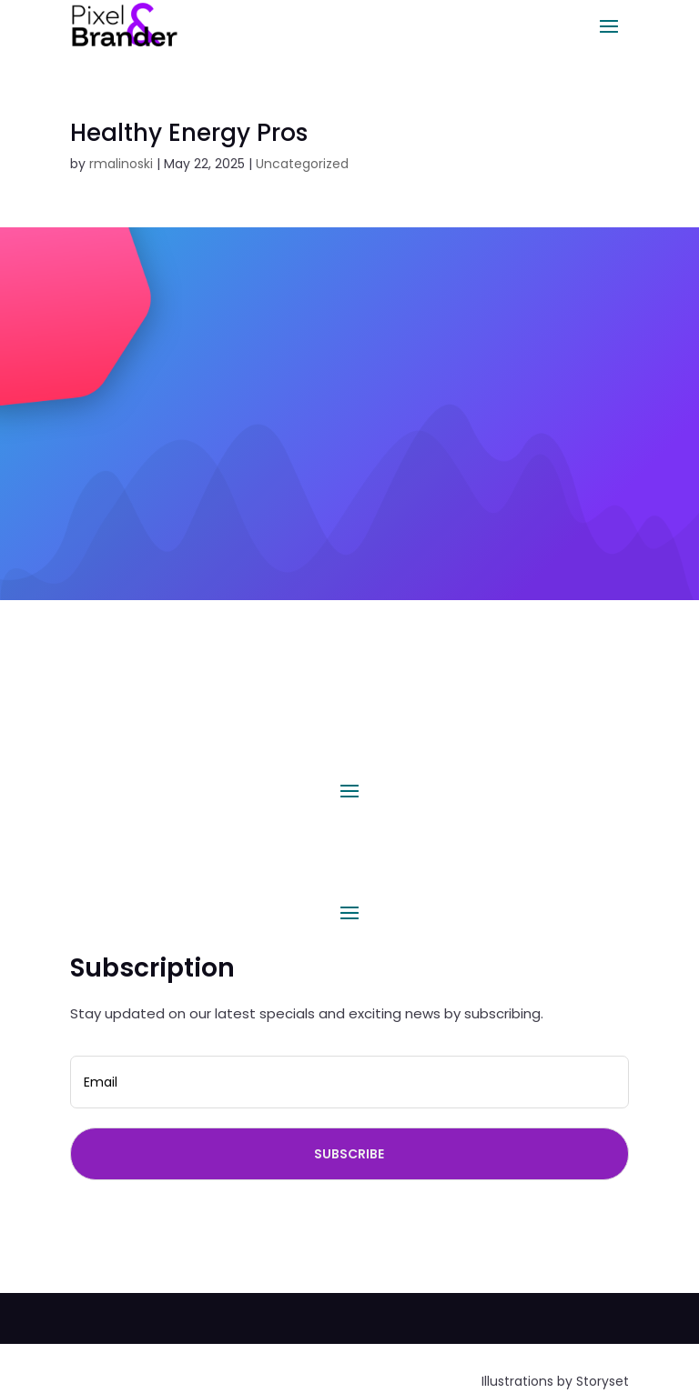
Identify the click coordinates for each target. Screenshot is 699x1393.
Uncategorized (302, 164)
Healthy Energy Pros (189, 132)
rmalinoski (121, 164)
